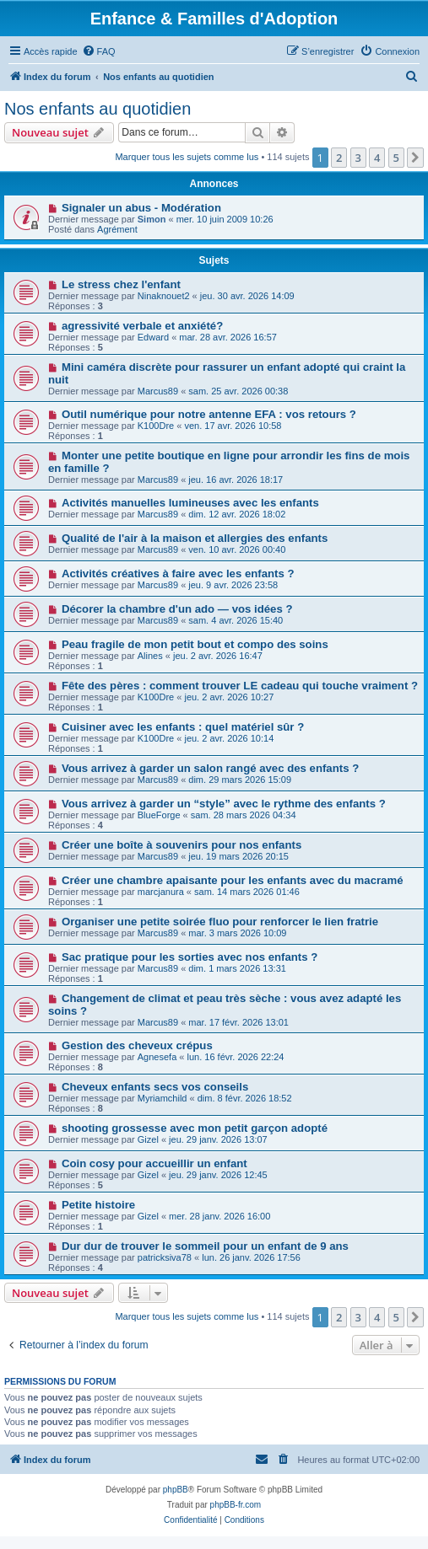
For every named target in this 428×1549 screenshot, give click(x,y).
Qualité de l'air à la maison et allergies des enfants (195, 538)
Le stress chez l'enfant (121, 284)
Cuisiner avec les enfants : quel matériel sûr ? (183, 727)
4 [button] (377, 157)
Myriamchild (162, 1098)
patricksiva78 (165, 1257)
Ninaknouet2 (164, 296)
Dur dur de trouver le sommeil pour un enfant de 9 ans (205, 1246)
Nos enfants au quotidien (97, 108)
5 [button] (396, 157)
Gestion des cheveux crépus (137, 1045)
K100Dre (156, 426)
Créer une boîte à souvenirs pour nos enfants (181, 845)
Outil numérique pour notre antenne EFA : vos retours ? (209, 414)
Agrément (117, 229)
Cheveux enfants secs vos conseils (155, 1086)
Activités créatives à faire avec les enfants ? (178, 573)
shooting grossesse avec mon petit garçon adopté (195, 1128)
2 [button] (339, 157)
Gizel (148, 1139)
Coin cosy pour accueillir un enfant (154, 1163)
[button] (415, 157)
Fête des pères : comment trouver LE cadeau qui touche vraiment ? (240, 685)
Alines (150, 656)
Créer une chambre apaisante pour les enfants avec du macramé (233, 880)
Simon (152, 219)
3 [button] (358, 157)
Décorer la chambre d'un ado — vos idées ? (177, 609)
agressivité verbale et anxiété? (142, 325)
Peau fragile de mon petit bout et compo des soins (195, 644)
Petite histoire (98, 1204)
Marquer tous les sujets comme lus (186, 157)
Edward (153, 337)
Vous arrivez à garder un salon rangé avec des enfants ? (210, 768)
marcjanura (161, 892)
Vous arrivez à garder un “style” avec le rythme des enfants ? (224, 803)
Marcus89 (158, 391)
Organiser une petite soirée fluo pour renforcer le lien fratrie (220, 921)
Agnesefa (157, 1057)
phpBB (175, 1489)
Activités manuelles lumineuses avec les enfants (190, 502)
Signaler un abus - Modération (141, 207)
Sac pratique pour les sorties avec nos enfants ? (189, 957)
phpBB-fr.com (236, 1504)
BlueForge (159, 815)
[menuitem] (99, 51)
